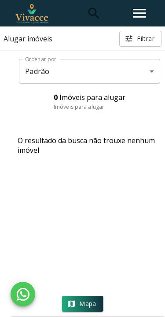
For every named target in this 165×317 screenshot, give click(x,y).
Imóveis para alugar (79, 107)
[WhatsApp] (23, 294)
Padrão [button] (37, 71)
